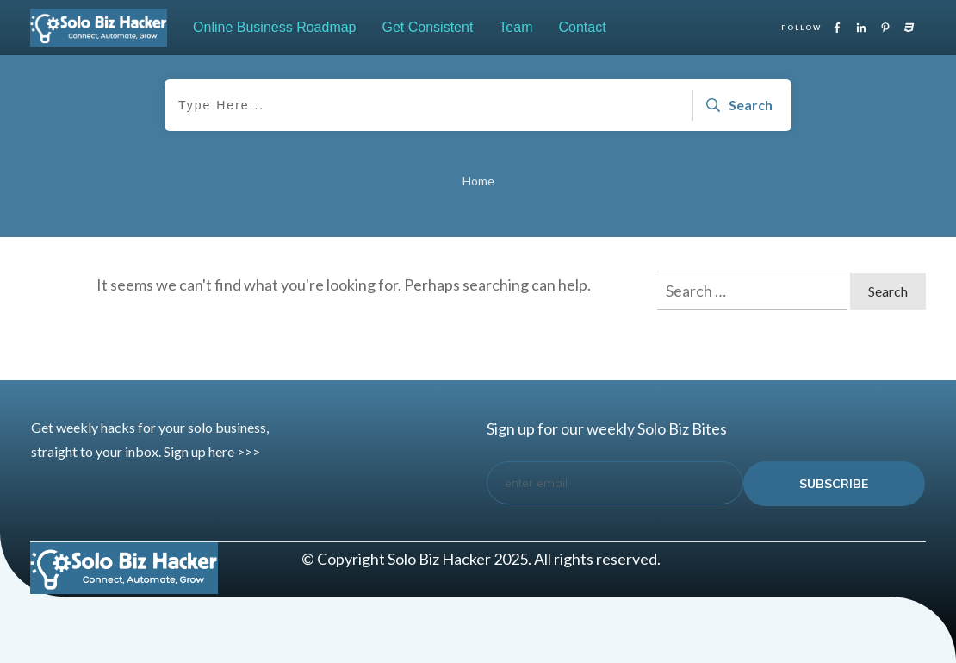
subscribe (833, 483)
